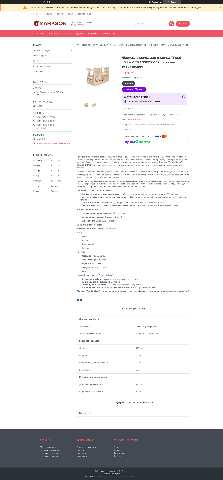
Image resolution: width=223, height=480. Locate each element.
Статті (36, 61)
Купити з (135, 89)
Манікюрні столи (48, 447)
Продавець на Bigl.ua (111, 474)
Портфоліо (38, 71)
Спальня (104, 45)
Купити (130, 84)
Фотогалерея (39, 56)
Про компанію (109, 34)
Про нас (80, 450)
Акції (116, 447)
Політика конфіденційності (127, 476)
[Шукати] (172, 23)
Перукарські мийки (49, 456)
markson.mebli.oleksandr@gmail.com (54, 144)
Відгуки (79, 34)
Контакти (92, 34)
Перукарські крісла (49, 453)
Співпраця (82, 456)
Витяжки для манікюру (51, 450)
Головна (40, 34)
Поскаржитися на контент (104, 476)
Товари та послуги (58, 34)
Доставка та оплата (42, 66)
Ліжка (113, 45)
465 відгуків (157, 2)
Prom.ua (125, 471)
